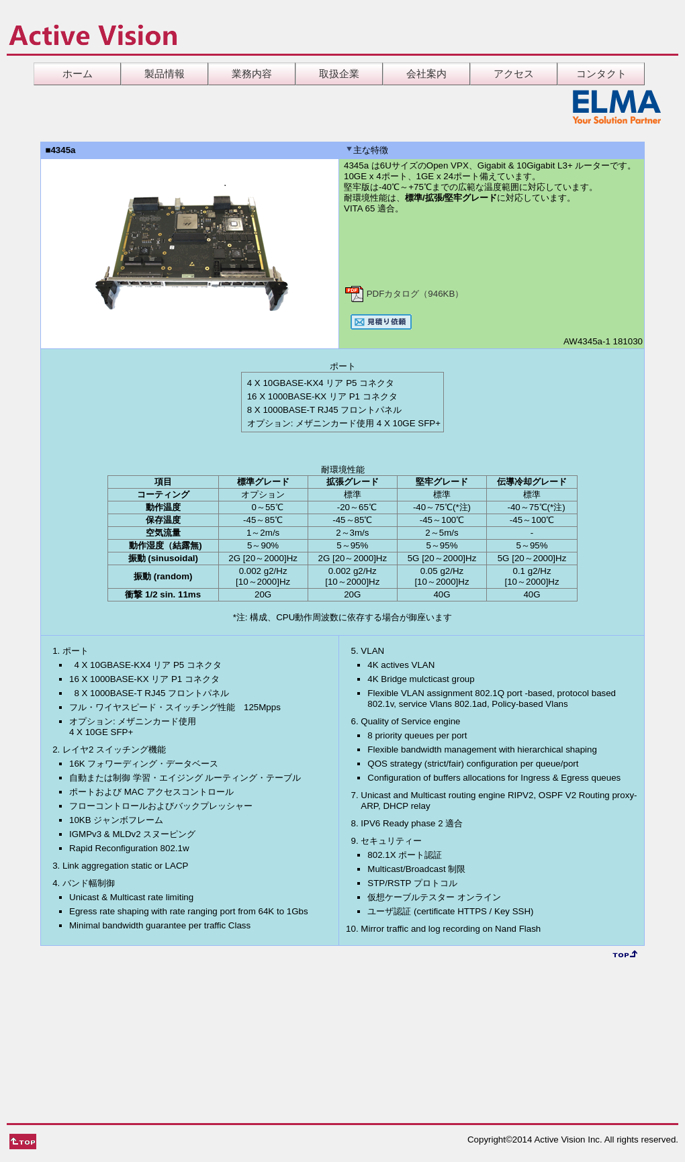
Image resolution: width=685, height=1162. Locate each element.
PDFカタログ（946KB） (403, 294)
